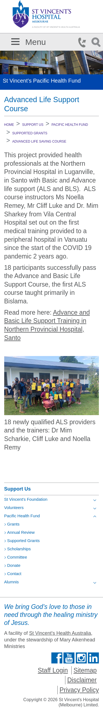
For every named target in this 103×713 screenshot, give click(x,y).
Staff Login (53, 670)
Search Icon (96, 42)
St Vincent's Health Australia (60, 633)
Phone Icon (83, 42)
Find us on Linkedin (93, 657)
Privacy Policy (79, 689)
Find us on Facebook (56, 657)
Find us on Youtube (68, 657)
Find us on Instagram (81, 657)
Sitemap (85, 670)
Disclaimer (82, 680)
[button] (15, 40)
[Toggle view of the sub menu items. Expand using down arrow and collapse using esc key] (95, 500)
